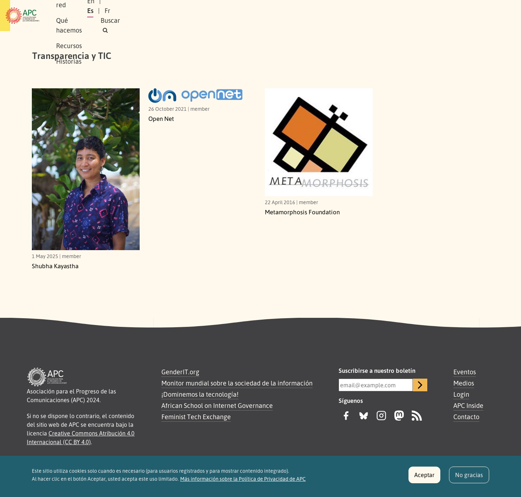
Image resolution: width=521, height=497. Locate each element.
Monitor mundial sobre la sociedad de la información (237, 383)
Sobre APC (92, 16)
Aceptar (424, 477)
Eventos (464, 372)
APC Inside (468, 405)
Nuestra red (135, 16)
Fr (431, 16)
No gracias (469, 477)
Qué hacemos (182, 16)
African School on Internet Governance (217, 405)
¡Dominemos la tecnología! (199, 394)
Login (461, 394)
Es (414, 16)
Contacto (466, 417)
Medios (463, 383)
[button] (475, 16)
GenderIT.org (180, 372)
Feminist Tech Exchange (196, 417)
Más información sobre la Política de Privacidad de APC (243, 481)
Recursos (226, 16)
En (395, 16)
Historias (262, 16)
